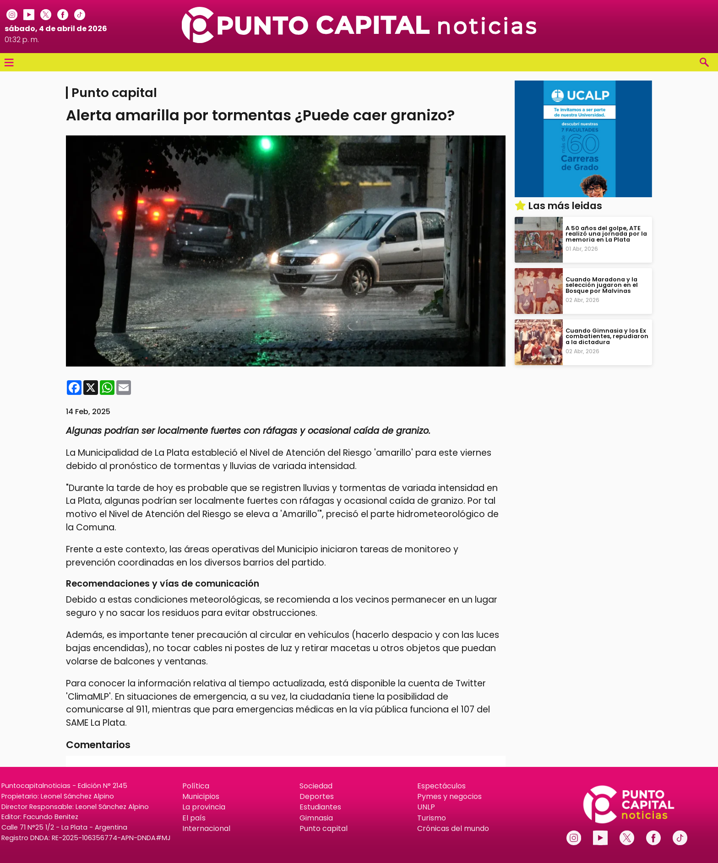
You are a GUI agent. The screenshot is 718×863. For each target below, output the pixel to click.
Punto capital (323, 828)
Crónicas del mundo (453, 828)
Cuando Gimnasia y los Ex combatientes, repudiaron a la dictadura (607, 336)
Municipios (200, 796)
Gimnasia (316, 818)
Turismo (431, 818)
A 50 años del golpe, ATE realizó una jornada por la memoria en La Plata (606, 233)
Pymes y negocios (449, 796)
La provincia (203, 807)
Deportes (316, 796)
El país (194, 818)
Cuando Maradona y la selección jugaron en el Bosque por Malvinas (602, 285)
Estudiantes (320, 807)
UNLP (426, 807)
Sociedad (315, 786)
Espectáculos (441, 786)
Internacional (206, 828)
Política (195, 786)
